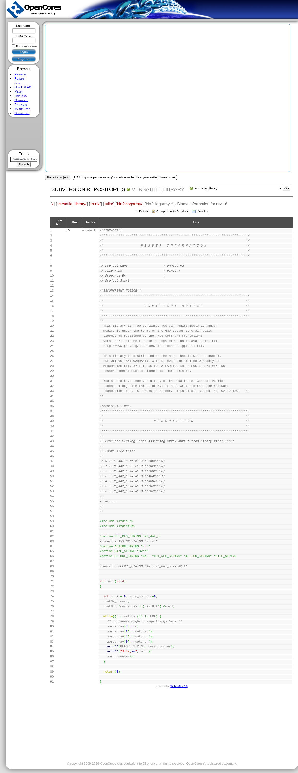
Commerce (21, 100)
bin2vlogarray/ (129, 203)
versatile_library (158, 189)
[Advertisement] (24, 133)
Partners (20, 104)
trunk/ (95, 203)
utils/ (109, 203)
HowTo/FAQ (22, 87)
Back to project (57, 177)
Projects (20, 74)
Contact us (21, 113)
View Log (203, 211)
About (18, 83)
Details (144, 211)
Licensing (20, 96)
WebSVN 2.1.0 (178, 686)
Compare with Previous (172, 211)
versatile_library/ (71, 203)
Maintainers (22, 109)
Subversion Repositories (88, 189)
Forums (19, 78)
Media (18, 91)
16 (68, 230)
